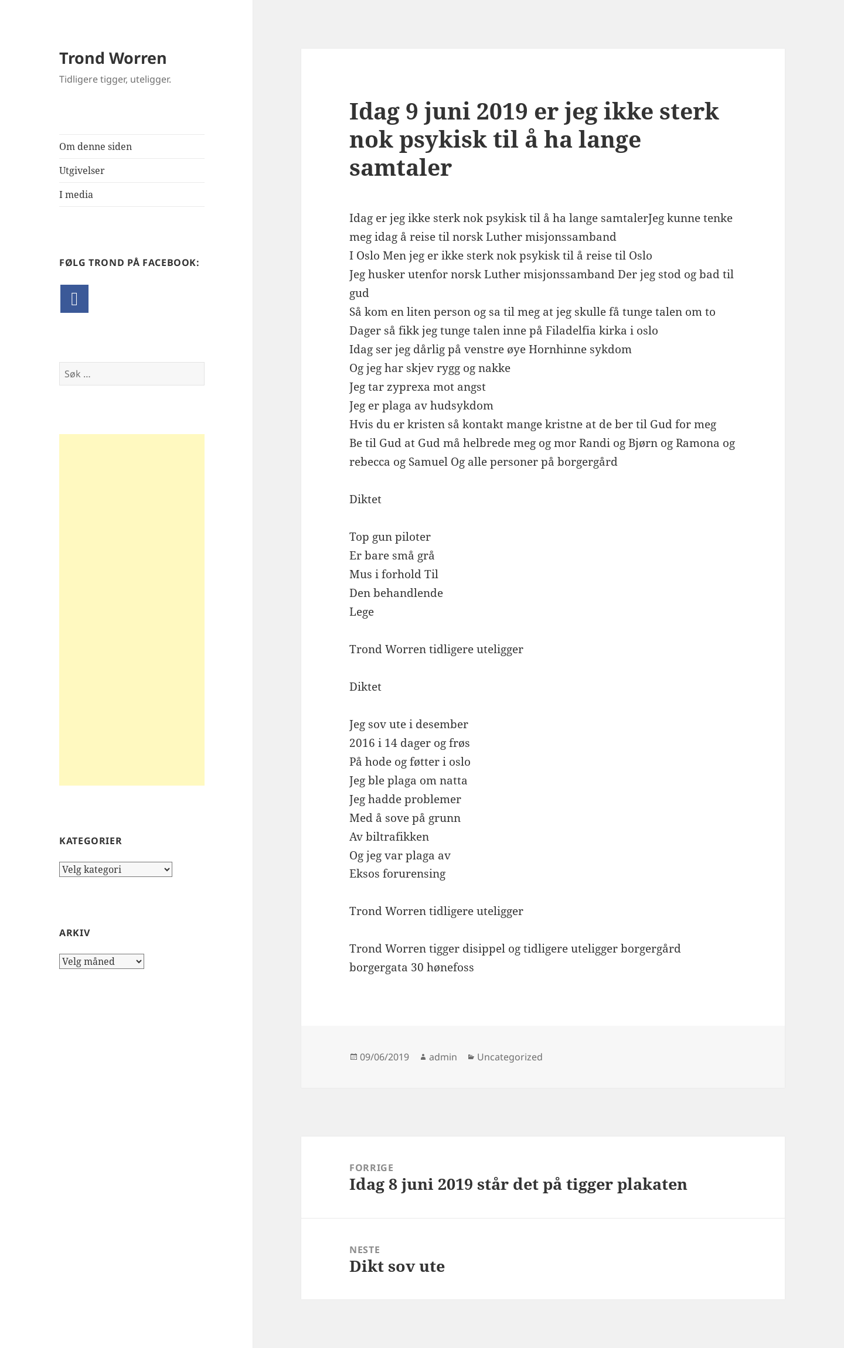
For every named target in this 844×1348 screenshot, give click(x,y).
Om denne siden (95, 146)
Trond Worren (113, 58)
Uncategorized (510, 1056)
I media (76, 194)
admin (443, 1056)
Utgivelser (82, 170)
